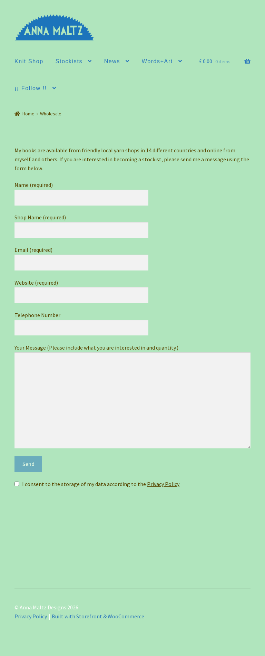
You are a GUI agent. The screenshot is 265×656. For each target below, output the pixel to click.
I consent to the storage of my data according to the (100, 484)
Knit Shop (28, 61)
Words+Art (157, 61)
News (112, 61)
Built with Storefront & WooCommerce (98, 616)
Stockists (69, 61)
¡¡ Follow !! (30, 88)
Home (28, 114)
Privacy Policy (163, 484)
